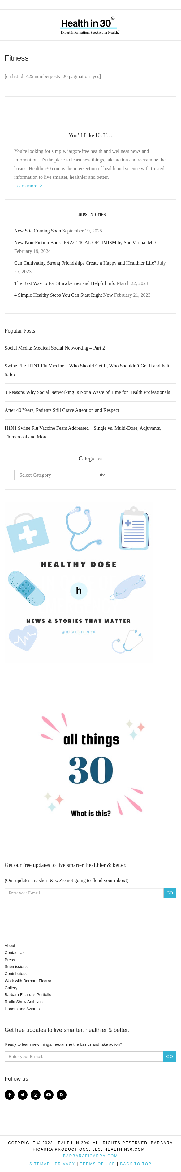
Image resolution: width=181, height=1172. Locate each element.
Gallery (11, 988)
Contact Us (14, 952)
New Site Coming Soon (37, 230)
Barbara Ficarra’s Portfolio (28, 994)
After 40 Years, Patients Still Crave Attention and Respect (62, 410)
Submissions (16, 966)
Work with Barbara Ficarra (28, 980)
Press (10, 959)
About (10, 945)
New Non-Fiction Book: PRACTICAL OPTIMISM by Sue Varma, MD (85, 242)
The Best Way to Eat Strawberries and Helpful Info (64, 283)
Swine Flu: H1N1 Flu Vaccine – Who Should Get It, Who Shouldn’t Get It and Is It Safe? (87, 370)
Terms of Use (97, 1164)
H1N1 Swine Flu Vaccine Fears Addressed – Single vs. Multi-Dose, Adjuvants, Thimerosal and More (83, 432)
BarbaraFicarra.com (90, 1156)
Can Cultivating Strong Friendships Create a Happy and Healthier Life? (85, 263)
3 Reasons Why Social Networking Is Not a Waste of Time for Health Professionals (87, 392)
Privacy (65, 1164)
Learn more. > (28, 185)
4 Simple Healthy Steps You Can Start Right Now (63, 295)
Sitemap (39, 1164)
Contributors (16, 973)
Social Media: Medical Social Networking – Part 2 (55, 347)
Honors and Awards (22, 1009)
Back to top (136, 1164)
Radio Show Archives (24, 1001)
